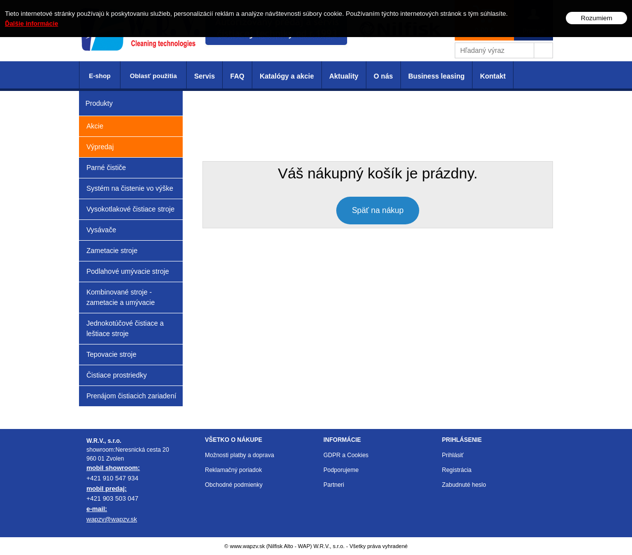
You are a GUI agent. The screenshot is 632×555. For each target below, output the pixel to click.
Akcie (94, 126)
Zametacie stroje (111, 251)
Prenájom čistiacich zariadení (131, 396)
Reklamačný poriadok (233, 470)
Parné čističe (106, 167)
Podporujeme (340, 470)
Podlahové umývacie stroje (127, 271)
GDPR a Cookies (345, 455)
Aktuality (343, 76)
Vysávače (101, 230)
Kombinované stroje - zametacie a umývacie (120, 297)
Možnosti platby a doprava (239, 455)
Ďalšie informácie (31, 23)
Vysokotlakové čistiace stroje (130, 209)
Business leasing (436, 76)
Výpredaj (100, 147)
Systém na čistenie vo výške (129, 188)
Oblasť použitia (153, 76)
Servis (204, 76)
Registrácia (457, 470)
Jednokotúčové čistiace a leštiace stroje (124, 328)
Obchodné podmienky (234, 484)
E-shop (100, 76)
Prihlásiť (453, 455)
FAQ (237, 76)
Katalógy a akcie (287, 76)
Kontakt (493, 76)
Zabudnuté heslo (464, 484)
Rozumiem (596, 18)
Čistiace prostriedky (116, 375)
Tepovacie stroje (111, 354)
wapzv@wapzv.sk (111, 519)
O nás (383, 76)
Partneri (333, 484)
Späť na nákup (378, 210)
